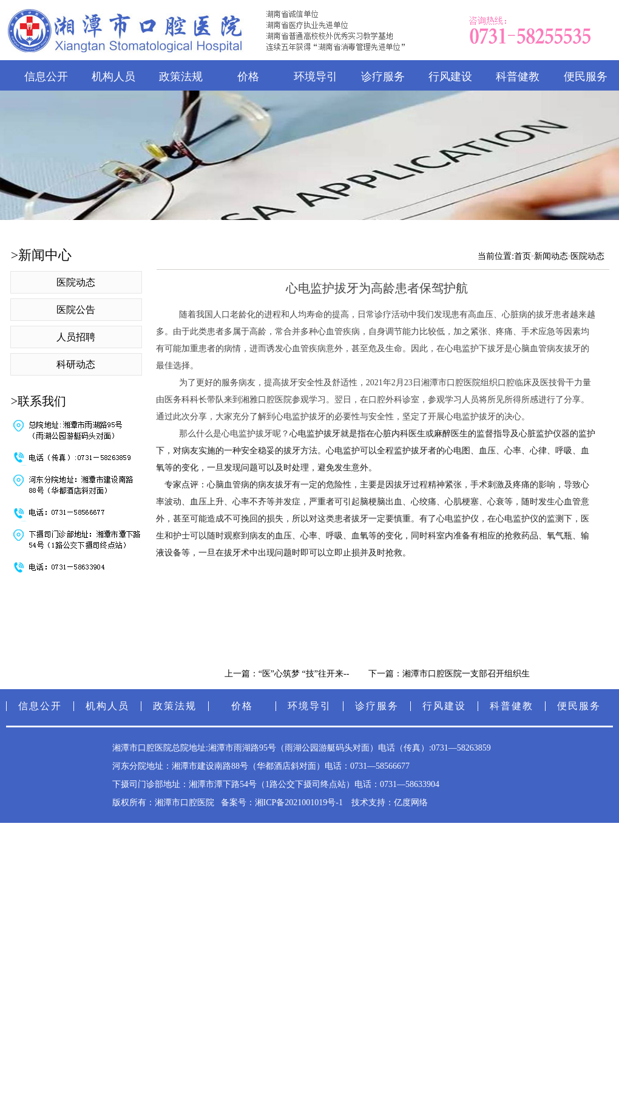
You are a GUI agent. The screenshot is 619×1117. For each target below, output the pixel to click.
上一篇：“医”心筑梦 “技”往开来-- (287, 673)
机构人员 (113, 76)
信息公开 (46, 76)
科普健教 (518, 76)
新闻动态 (551, 256)
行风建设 (450, 76)
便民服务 (579, 706)
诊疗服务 (383, 76)
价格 (248, 76)
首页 (522, 256)
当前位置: (496, 256)
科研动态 (75, 364)
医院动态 (75, 282)
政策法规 (181, 76)
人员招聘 (75, 337)
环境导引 (315, 76)
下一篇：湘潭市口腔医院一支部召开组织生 (449, 673)
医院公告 (75, 309)
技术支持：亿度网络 (389, 802)
